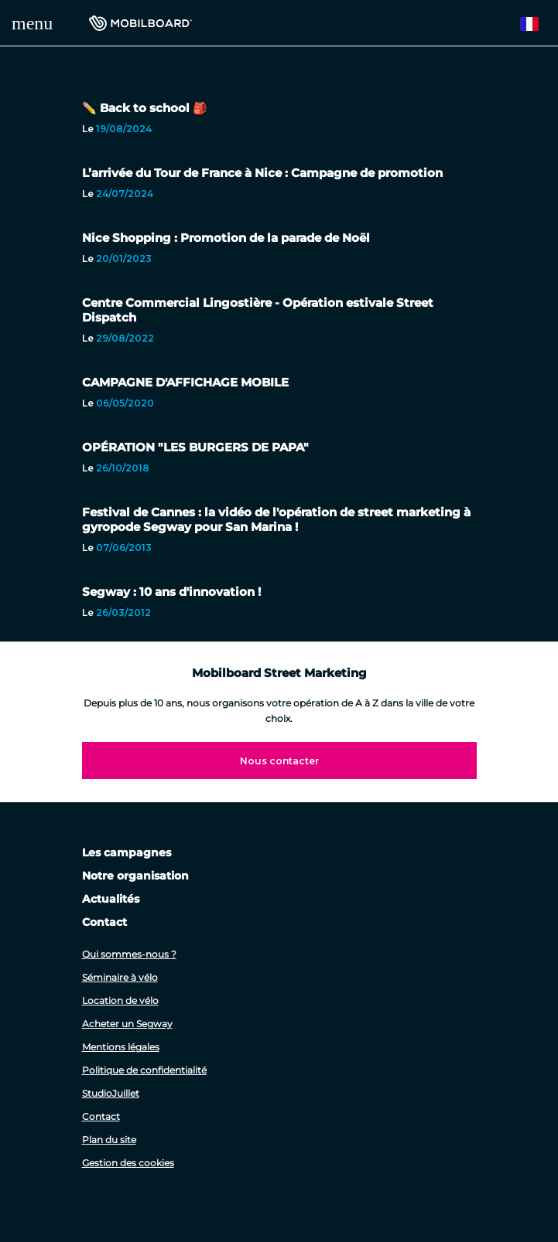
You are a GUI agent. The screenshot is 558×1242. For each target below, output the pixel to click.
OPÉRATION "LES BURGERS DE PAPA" (195, 447)
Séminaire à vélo (120, 977)
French (536, 24)
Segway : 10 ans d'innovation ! (171, 591)
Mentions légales (120, 1047)
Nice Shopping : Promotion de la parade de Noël (226, 237)
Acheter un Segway (127, 1023)
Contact (104, 922)
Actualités (110, 899)
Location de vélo (120, 1000)
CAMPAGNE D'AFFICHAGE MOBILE (185, 382)
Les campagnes (126, 852)
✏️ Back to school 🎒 (144, 107)
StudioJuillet (110, 1093)
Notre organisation (135, 876)
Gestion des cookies (128, 1163)
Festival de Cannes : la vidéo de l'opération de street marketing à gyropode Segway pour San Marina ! (276, 519)
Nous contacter (279, 761)
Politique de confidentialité (144, 1070)
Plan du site (109, 1139)
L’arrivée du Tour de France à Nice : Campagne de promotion (262, 172)
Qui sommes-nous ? (129, 954)
